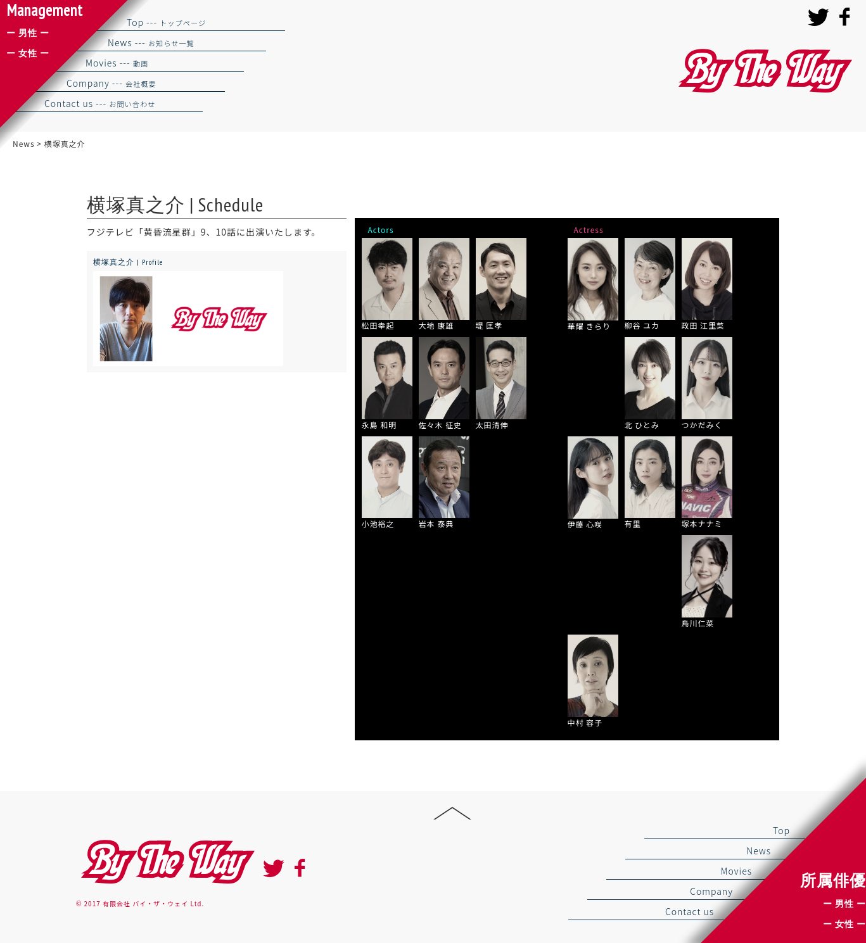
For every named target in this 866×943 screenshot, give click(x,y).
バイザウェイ (763, 71)
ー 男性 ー (844, 903)
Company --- (111, 83)
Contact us (689, 911)
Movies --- (117, 62)
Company (711, 891)
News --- (151, 42)
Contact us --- (99, 103)
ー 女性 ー (844, 924)
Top (781, 830)
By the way (166, 862)
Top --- (166, 22)
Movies (736, 870)
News (758, 850)
